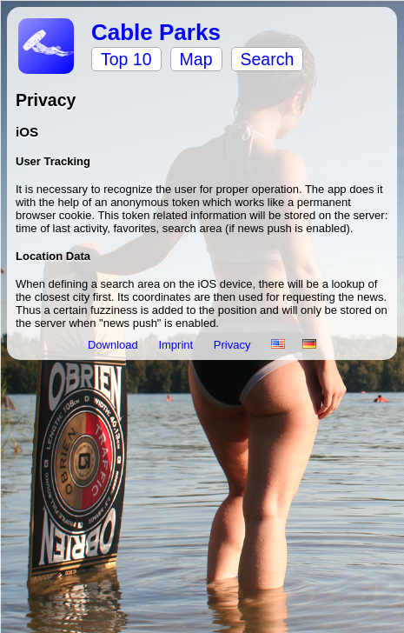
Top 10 (126, 59)
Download (114, 344)
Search (268, 59)
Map (196, 59)
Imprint (176, 344)
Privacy (234, 344)
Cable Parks (156, 32)
